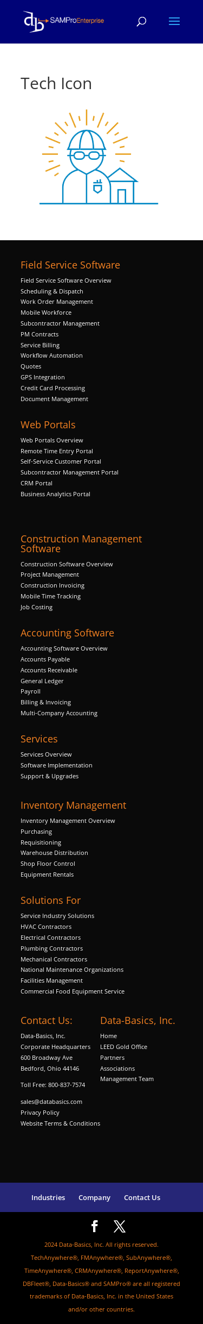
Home (108, 1036)
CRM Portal (37, 483)
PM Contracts (39, 334)
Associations (117, 1068)
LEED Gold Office (123, 1046)
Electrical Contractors (51, 937)
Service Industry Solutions (57, 915)
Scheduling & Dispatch (52, 291)
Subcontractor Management (60, 323)
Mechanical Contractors (54, 959)
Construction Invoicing (53, 585)
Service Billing (40, 345)
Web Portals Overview (52, 440)
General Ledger (42, 681)
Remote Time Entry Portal (57, 451)
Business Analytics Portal (55, 494)
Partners (112, 1057)
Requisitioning (42, 842)
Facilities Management (52, 980)
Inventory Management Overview (68, 820)
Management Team (127, 1079)
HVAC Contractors (46, 926)
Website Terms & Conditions (60, 1123)
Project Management (50, 574)
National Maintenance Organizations (72, 969)
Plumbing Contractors (52, 948)
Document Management (55, 399)
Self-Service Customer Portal (61, 461)
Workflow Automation (52, 355)
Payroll (31, 691)
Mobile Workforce (46, 312)
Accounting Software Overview (64, 648)
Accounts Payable (45, 659)
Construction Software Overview (67, 564)
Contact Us (142, 1197)
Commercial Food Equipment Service (73, 991)
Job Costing (37, 607)
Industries (48, 1197)
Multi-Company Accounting (59, 713)
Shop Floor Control (48, 863)
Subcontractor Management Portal (70, 472)
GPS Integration (43, 377)
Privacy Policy (40, 1112)
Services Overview (46, 754)
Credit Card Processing (53, 388)
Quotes (31, 366)
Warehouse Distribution (54, 852)
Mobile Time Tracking (51, 596)
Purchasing (36, 831)
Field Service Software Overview (66, 280)
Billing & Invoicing (46, 702)
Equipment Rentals (47, 874)
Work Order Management (57, 301)
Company (94, 1197)
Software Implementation (57, 765)
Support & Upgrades (49, 776)
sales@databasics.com (51, 1101)
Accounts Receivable (49, 670)
